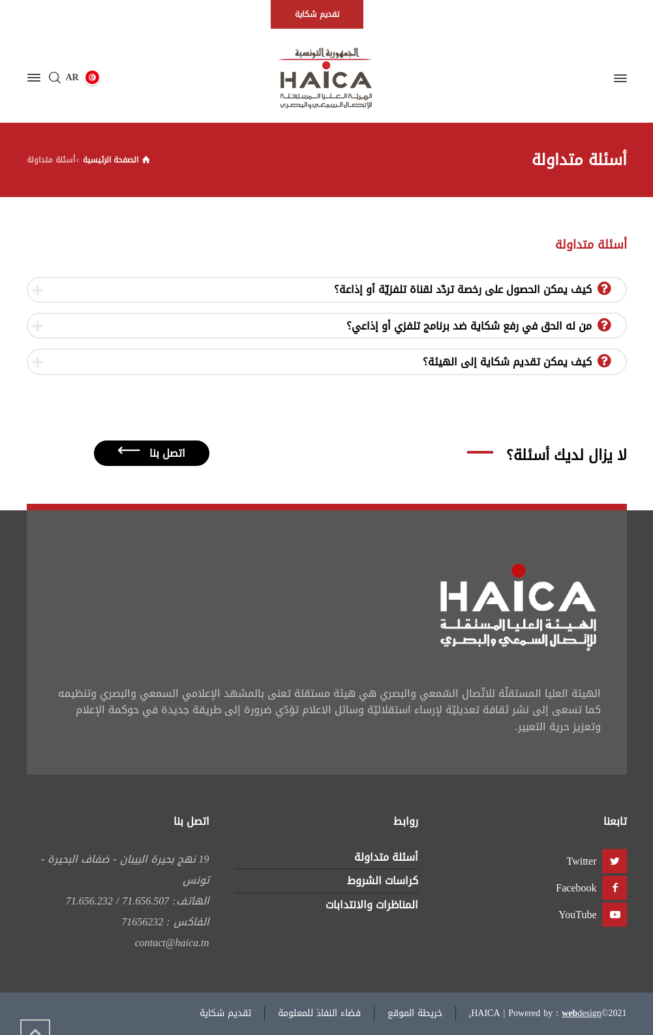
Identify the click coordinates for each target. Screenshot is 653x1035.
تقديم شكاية (225, 1013)
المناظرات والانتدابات (372, 905)
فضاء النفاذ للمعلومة (319, 1013)
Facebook (576, 888)
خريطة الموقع (414, 1013)
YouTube (577, 914)
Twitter (582, 861)
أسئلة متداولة (386, 857)
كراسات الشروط (382, 881)
